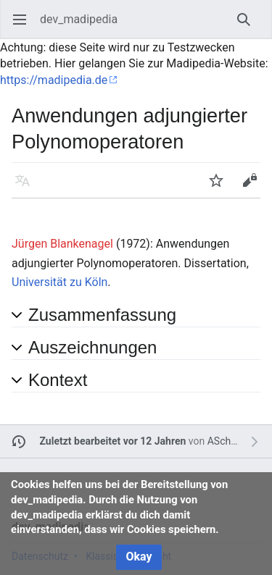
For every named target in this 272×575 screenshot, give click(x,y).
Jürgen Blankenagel (62, 244)
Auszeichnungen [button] (92, 347)
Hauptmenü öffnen (24, 26)
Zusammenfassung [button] (102, 314)
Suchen (248, 26)
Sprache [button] (27, 187)
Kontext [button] (57, 380)
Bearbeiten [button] (254, 187)
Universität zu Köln (59, 282)
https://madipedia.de (53, 80)
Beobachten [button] (221, 187)
